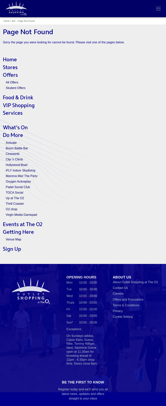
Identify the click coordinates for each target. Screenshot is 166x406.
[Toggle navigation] (158, 8)
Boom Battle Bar (17, 148)
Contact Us (120, 288)
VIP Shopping (19, 105)
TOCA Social (14, 192)
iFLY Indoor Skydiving (20, 170)
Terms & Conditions (126, 305)
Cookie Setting (123, 316)
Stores (10, 67)
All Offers (12, 82)
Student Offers (15, 88)
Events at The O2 (22, 224)
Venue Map (13, 239)
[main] (83, 140)
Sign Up (12, 248)
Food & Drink (18, 97)
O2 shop (11, 209)
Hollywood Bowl (16, 165)
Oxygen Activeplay (18, 181)
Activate (11, 142)
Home (6, 21)
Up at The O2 (15, 198)
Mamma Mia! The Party (22, 176)
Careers (118, 293)
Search (146, 8)
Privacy (118, 311)
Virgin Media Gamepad (21, 214)
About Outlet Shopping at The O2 (135, 282)
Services (13, 112)
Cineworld (12, 153)
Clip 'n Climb (14, 159)
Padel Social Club (18, 187)
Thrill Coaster (15, 203)
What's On (15, 127)
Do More (13, 135)
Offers (10, 74)
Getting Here (18, 231)
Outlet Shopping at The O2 (15, 8)
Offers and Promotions (128, 299)
